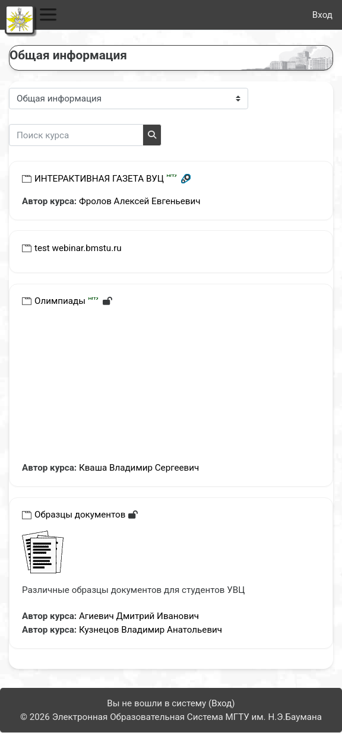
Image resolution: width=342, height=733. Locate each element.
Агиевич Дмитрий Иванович (139, 616)
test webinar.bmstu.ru (78, 248)
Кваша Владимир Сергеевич (139, 467)
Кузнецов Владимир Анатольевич (150, 629)
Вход (322, 14)
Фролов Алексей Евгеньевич (140, 201)
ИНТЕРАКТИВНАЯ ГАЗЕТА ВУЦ (99, 178)
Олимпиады (60, 301)
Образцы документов (79, 514)
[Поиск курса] (76, 135)
